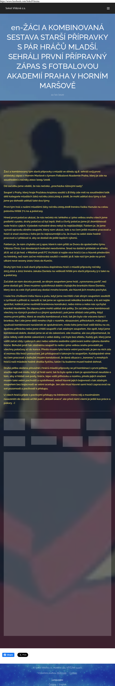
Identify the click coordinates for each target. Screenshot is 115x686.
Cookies (73, 673)
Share (8, 655)
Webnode (61, 673)
